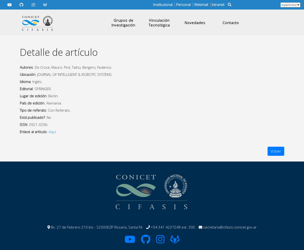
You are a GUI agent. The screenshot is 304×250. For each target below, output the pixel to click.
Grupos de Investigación (123, 22)
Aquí (52, 131)
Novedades (195, 22)
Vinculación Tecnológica (159, 22)
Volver (276, 151)
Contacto (231, 22)
